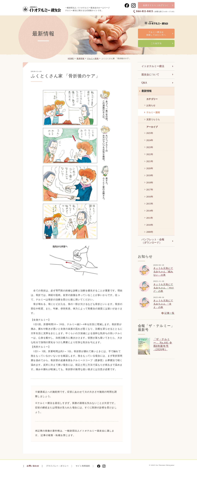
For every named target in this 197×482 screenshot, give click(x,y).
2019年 (149, 175)
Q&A (144, 82)
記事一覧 (169, 313)
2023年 (149, 147)
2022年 (149, 154)
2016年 (149, 196)
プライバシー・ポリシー (57, 466)
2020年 (149, 168)
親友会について (150, 74)
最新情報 (80, 58)
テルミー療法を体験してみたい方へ (156, 33)
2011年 (149, 218)
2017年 (149, 189)
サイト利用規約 (83, 466)
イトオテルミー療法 (152, 66)
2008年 (149, 232)
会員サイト (156, 5)
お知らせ (150, 105)
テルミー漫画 (93, 58)
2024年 (149, 140)
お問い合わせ (33, 466)
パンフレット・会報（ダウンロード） (152, 241)
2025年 (149, 133)
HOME (71, 58)
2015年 (149, 203)
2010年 (149, 225)
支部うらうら (153, 119)
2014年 (149, 211)
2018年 (149, 182)
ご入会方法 (156, 43)
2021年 (149, 161)
